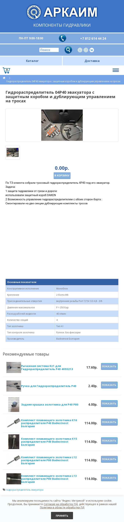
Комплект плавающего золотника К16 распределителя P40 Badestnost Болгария (49, 423)
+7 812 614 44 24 (93, 38)
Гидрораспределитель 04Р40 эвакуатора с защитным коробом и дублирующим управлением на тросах (63, 81)
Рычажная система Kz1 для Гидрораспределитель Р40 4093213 (47, 367)
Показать (109, 366)
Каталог (32, 61)
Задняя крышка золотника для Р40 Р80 (49, 404)
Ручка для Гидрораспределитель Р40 (48, 386)
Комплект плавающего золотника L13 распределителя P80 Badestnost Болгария (49, 479)
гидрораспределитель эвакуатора (24, 489)
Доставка (92, 61)
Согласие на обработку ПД (61, 504)
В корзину (61, 175)
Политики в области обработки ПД (62, 507)
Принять (62, 515)
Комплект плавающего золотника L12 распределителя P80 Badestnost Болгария (49, 460)
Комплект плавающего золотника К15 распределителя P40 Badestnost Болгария (49, 441)
